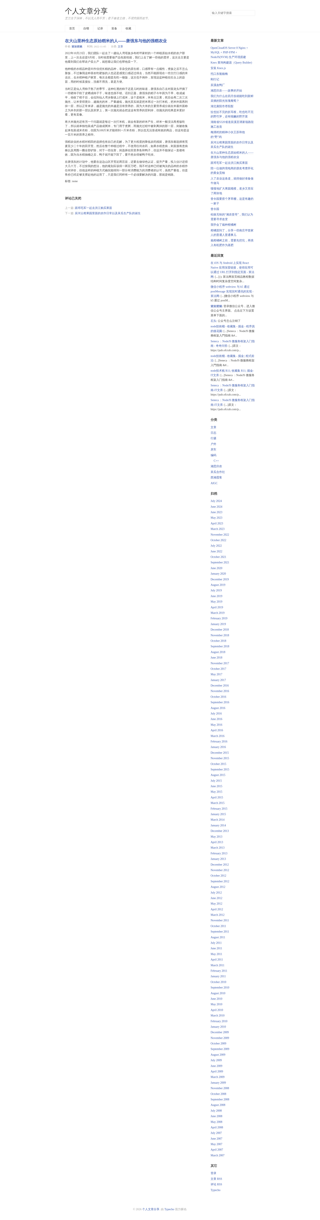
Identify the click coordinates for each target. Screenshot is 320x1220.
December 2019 (220, 579)
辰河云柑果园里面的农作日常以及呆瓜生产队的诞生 (108, 213)
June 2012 (216, 898)
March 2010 (217, 1015)
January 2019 (218, 624)
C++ (216, 460)
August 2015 (218, 775)
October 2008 (218, 1093)
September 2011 (220, 931)
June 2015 (216, 786)
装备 (114, 28)
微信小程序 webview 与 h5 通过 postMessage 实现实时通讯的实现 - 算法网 (232, 291)
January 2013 (218, 858)
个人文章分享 (86, 11)
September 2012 (220, 881)
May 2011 (216, 954)
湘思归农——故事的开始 (226, 90)
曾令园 (215, 209)
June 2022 (216, 551)
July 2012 (216, 892)
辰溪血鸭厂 (218, 85)
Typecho (215, 1190)
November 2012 (220, 870)
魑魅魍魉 (77, 46)
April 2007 (217, 1149)
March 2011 (217, 965)
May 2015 (216, 791)
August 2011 (218, 937)
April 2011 (217, 959)
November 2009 (220, 1038)
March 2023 (217, 528)
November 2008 (220, 1088)
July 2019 (216, 590)
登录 (213, 1173)
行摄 (213, 438)
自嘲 (86, 28)
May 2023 (216, 517)
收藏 (128, 28)
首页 (72, 28)
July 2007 (216, 1132)
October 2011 (218, 926)
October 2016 (218, 696)
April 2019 (217, 607)
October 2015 (218, 763)
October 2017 (218, 668)
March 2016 (217, 736)
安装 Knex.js (218, 68)
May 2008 (216, 1121)
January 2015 (218, 814)
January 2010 (218, 1026)
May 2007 (216, 1144)
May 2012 (216, 903)
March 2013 (217, 847)
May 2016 (216, 724)
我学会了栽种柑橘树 (223, 224)
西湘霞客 (216, 477)
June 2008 (216, 1116)
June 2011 (216, 948)
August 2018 (218, 652)
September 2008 (220, 1099)
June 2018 (216, 657)
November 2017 (220, 663)
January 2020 (218, 573)
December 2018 (220, 629)
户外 (213, 444)
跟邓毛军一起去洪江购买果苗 (93, 207)
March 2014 (217, 819)
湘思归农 (216, 466)
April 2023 (217, 523)
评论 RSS (216, 1184)
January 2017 (218, 680)
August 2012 (218, 886)
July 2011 (216, 942)
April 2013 (217, 842)
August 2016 (218, 708)
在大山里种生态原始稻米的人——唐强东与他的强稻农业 (116, 41)
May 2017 (216, 674)
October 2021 (218, 556)
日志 (213, 432)
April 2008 (217, 1127)
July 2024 (216, 500)
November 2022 (220, 534)
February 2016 (219, 741)
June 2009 (216, 1065)
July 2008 (216, 1110)
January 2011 (218, 976)
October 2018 (218, 640)
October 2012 (218, 875)
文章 (120, 46)
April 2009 (217, 1071)
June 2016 (216, 719)
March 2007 (217, 1155)
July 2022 (216, 545)
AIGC (214, 483)
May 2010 (216, 1004)
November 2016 (220, 691)
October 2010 (218, 982)
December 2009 (220, 1032)
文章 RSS (216, 1178)
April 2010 (217, 1010)
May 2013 (216, 836)
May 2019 (216, 601)
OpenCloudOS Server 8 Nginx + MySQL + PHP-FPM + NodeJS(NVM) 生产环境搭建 (229, 52)
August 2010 (218, 993)
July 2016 (216, 713)
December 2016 (220, 685)
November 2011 (220, 920)
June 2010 (216, 998)
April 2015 (217, 797)
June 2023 (216, 512)
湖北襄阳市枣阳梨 (222, 106)
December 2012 (220, 864)
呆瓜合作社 (218, 472)
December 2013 (220, 830)
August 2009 (218, 1054)
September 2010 (220, 987)
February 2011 (219, 970)
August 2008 (218, 1104)
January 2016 (218, 747)
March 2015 (217, 802)
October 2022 (218, 540)
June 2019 (216, 596)
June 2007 (216, 1138)
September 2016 (220, 702)
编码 (213, 455)
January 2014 (218, 825)
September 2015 (220, 769)
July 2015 (216, 780)
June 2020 (216, 568)
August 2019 (218, 584)
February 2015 (219, 808)
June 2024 (216, 506)
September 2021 (220, 562)
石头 (213, 320)
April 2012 (217, 909)
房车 (213, 449)
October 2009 (218, 1043)
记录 (100, 28)
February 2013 (219, 853)
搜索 (251, 13)
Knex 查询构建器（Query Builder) (231, 62)
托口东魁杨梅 (219, 73)
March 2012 (217, 914)
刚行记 (215, 79)
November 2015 (220, 758)
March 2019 (217, 612)
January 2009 (218, 1082)
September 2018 (220, 646)
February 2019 (219, 618)
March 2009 (217, 1077)
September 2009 (220, 1049)
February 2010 (219, 1021)
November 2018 (220, 635)
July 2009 (216, 1060)
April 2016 (217, 730)
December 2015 (220, 752)
